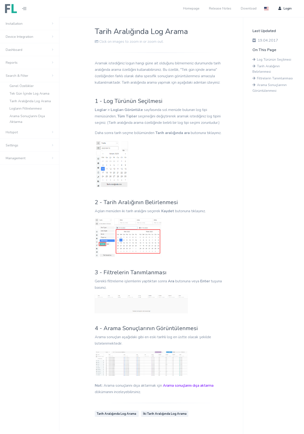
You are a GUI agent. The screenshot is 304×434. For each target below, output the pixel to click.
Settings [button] (12, 145)
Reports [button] (12, 62)
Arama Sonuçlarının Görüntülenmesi (269, 88)
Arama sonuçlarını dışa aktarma (188, 385)
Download (248, 8)
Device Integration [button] (19, 36)
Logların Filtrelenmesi (26, 108)
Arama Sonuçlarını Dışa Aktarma (27, 119)
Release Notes (220, 8)
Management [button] (15, 158)
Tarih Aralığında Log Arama (30, 101)
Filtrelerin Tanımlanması (272, 78)
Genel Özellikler (22, 86)
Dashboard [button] (14, 50)
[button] (267, 8)
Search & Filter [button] (17, 75)
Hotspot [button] (12, 132)
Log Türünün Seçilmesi (271, 59)
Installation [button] (14, 23)
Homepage (191, 8)
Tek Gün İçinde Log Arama (29, 93)
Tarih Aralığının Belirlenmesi (266, 69)
